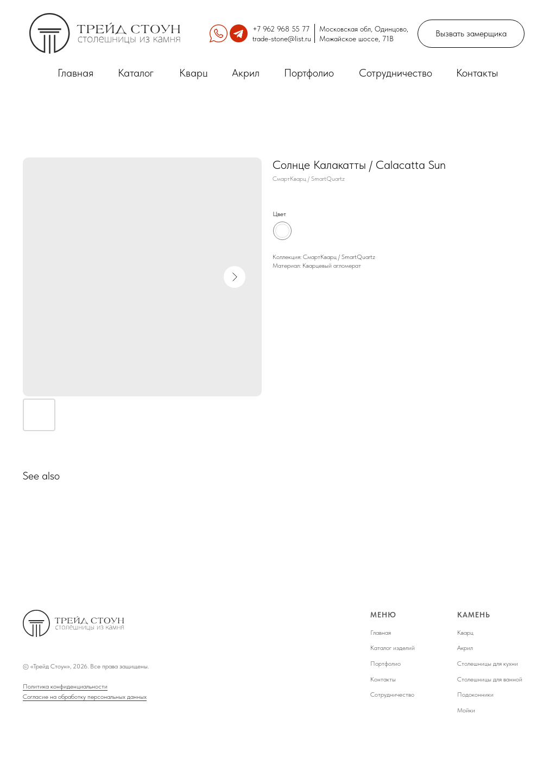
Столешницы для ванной (489, 679)
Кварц (465, 632)
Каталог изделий (392, 648)
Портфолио (385, 663)
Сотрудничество (392, 694)
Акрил (465, 648)
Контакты (383, 679)
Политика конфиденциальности (65, 686)
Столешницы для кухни (487, 663)
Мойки (466, 710)
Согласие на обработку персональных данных (85, 696)
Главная (380, 632)
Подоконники (475, 694)
